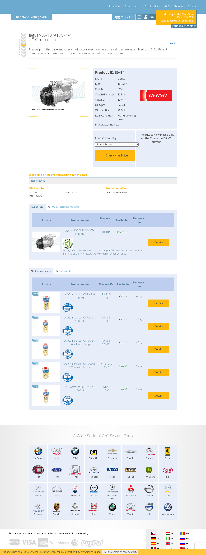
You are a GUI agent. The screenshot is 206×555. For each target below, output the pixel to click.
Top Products (153, 6)
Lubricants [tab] (63, 271)
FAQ (167, 6)
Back (172, 39)
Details (158, 242)
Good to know (133, 6)
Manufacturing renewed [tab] (63, 206)
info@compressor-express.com (177, 20)
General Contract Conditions (41, 533)
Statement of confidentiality (73, 533)
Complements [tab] (41, 271)
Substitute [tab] (37, 206)
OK (104, 551)
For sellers (114, 6)
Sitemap (192, 6)
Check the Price (117, 155)
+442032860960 (184, 17)
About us (179, 6)
